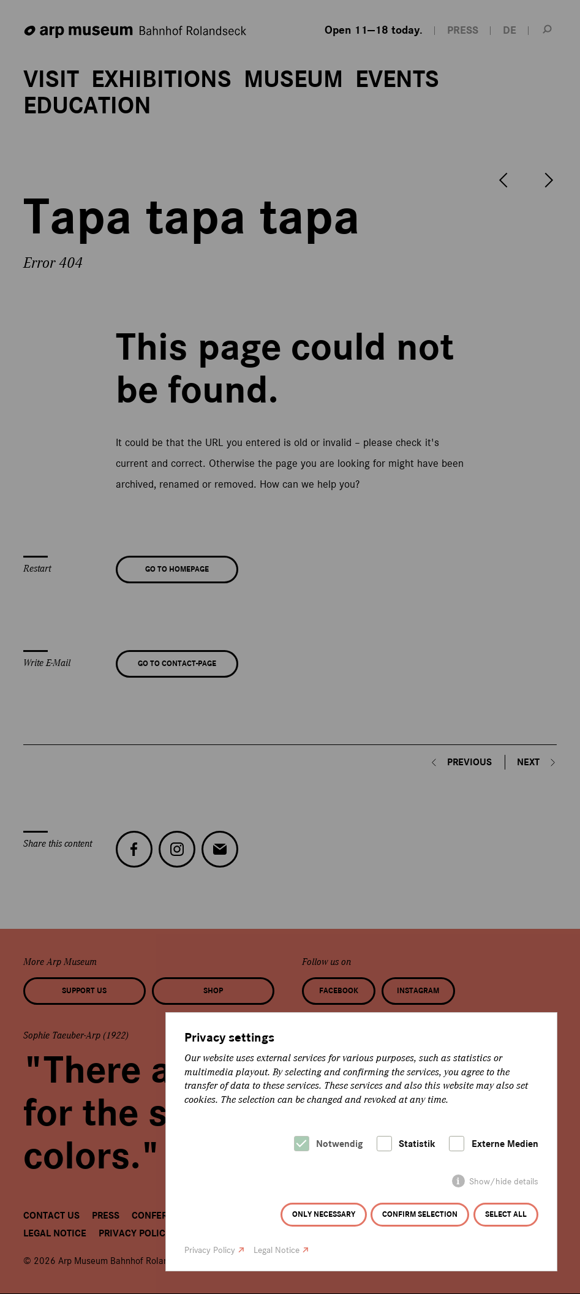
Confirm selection (420, 1214)
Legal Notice (276, 1250)
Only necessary (323, 1214)
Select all (506, 1214)
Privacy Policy (209, 1250)
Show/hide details (503, 1181)
